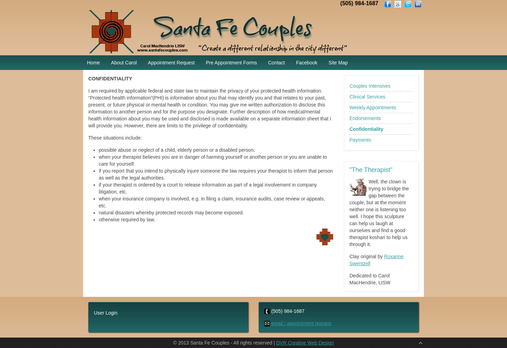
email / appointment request (301, 323)
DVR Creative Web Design (304, 343)
